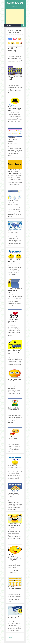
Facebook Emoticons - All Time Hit (15, 201)
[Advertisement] (15, 16)
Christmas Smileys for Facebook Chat (14, 409)
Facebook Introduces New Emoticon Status (15, 290)
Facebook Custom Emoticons (14, 260)
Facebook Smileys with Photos (14, 617)
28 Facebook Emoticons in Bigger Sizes (14, 108)
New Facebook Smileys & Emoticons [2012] (15, 495)
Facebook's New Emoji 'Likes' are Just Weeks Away (14, 49)
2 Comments (18, 619)
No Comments (19, 53)
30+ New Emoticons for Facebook (14, 380)
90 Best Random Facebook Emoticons (15, 467)
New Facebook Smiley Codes (13, 438)
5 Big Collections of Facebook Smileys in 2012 (14, 352)
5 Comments (16, 112)
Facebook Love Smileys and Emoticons (13, 321)
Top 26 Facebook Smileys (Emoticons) (14, 588)
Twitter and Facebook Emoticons (15, 232)
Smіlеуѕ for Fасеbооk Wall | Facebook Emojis (15, 78)
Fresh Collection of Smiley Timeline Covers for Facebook (15, 171)
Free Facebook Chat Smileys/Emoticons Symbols (14, 525)
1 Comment (19, 82)
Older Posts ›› (18, 635)
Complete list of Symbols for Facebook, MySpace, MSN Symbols (14, 557)
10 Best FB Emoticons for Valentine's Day (13, 139)
